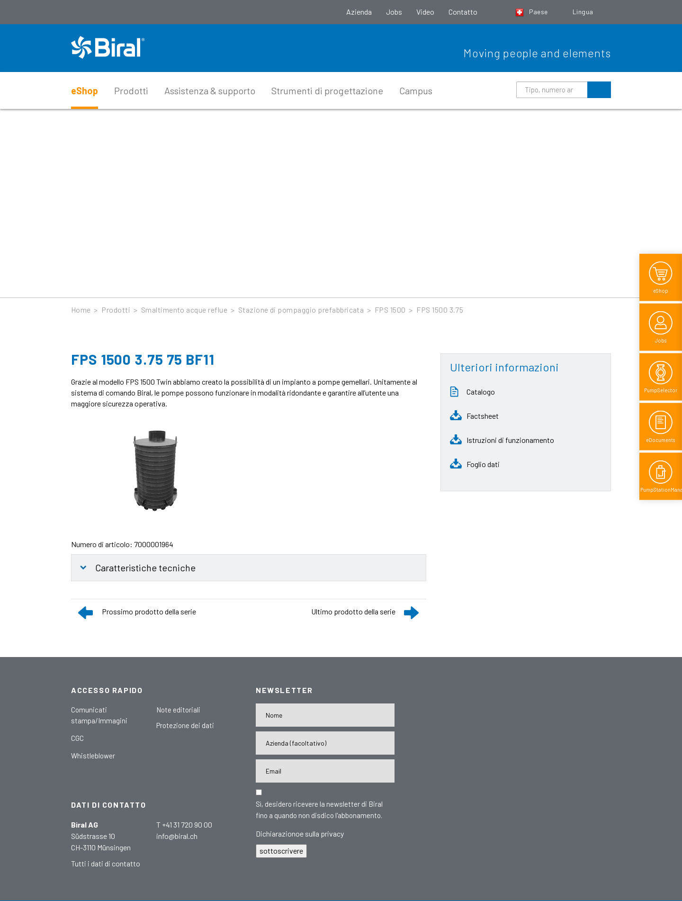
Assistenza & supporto (209, 90)
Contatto (463, 11)
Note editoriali (178, 709)
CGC (77, 738)
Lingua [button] (584, 12)
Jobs (394, 11)
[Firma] (325, 743)
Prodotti (131, 90)
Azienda (359, 11)
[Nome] (325, 715)
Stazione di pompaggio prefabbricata (301, 309)
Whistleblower (93, 755)
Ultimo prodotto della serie (353, 611)
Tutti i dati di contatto (105, 863)
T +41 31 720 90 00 (184, 824)
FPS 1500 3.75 (439, 309)
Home (81, 309)
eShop (84, 90)
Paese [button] (532, 12)
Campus (415, 90)
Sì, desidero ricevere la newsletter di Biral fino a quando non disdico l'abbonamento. (319, 810)
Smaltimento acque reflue (184, 309)
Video (425, 11)
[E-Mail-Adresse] (325, 771)
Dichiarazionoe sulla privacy (300, 833)
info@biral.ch (176, 835)
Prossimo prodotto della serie (149, 611)
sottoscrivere (281, 850)
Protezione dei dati (185, 725)
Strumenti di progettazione (327, 90)
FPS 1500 (390, 309)
